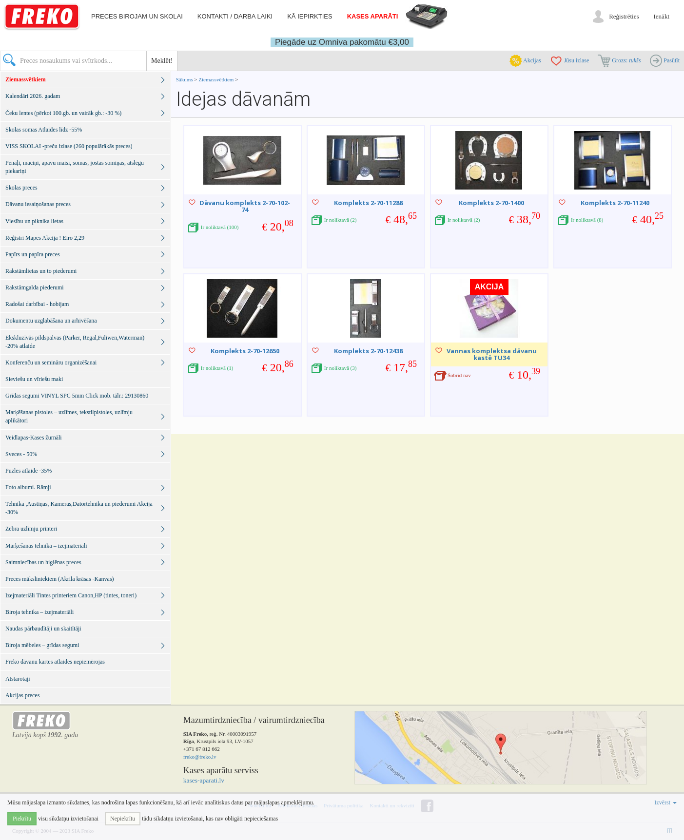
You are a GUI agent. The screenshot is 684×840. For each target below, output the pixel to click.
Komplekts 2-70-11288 (368, 202)
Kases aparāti (372, 16)
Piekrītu (22, 818)
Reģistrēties (624, 16)
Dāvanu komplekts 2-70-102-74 (244, 206)
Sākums (184, 79)
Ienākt (661, 16)
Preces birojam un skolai (137, 16)
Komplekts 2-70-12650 (245, 350)
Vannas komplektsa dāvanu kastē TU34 (492, 354)
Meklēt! (162, 60)
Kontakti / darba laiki (235, 16)
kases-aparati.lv (203, 780)
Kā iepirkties (309, 16)
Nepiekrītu (122, 818)
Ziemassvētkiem (216, 79)
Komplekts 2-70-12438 (368, 350)
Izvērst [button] (665, 802)
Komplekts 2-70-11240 (615, 202)
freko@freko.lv (199, 757)
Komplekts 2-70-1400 (491, 202)
